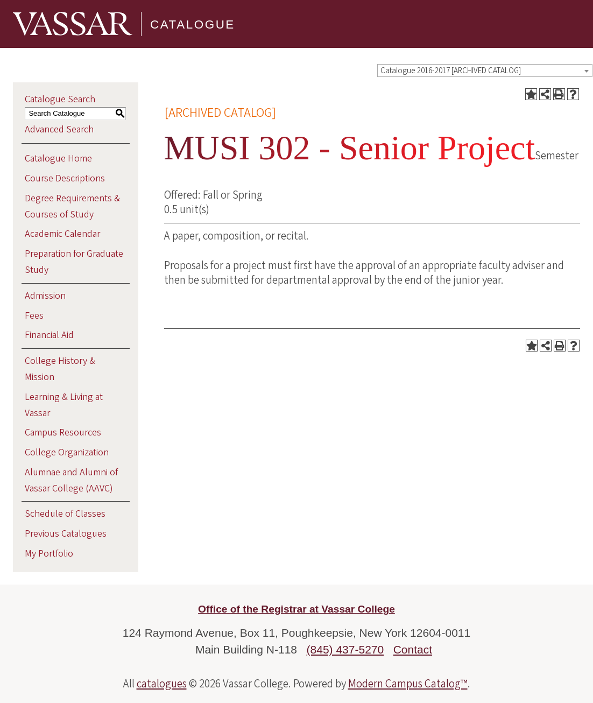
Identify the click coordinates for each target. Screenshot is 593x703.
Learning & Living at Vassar (64, 405)
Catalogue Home (58, 158)
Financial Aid (49, 335)
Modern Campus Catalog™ (408, 684)
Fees (34, 315)
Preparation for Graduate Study (74, 262)
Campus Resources (63, 432)
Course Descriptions (65, 178)
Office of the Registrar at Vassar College (296, 609)
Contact (412, 649)
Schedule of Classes (65, 514)
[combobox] (484, 70)
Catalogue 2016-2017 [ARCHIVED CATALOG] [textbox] (450, 70)
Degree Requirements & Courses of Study (72, 206)
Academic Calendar (62, 234)
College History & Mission (60, 369)
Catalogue (192, 24)
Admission (45, 296)
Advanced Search (59, 129)
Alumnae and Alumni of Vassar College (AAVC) (71, 480)
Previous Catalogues (66, 533)
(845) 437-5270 (345, 649)
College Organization (67, 452)
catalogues (162, 684)
